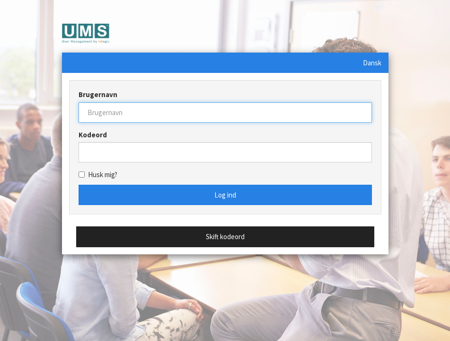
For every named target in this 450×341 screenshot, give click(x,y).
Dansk (372, 62)
